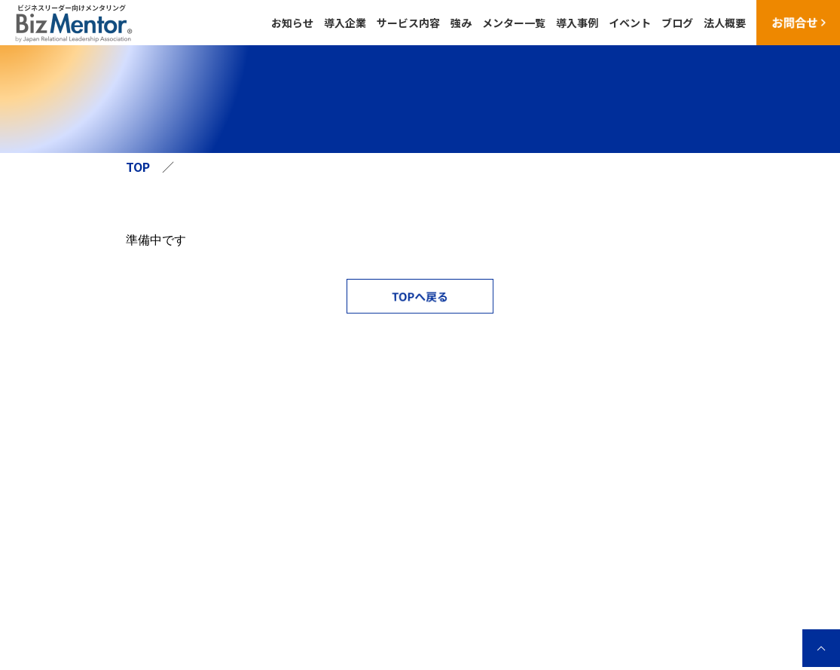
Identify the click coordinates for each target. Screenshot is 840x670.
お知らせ (292, 22)
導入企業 (345, 22)
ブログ (677, 22)
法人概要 (725, 22)
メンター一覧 (513, 22)
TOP (138, 167)
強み (461, 22)
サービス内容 (408, 22)
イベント (630, 22)
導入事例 (577, 22)
